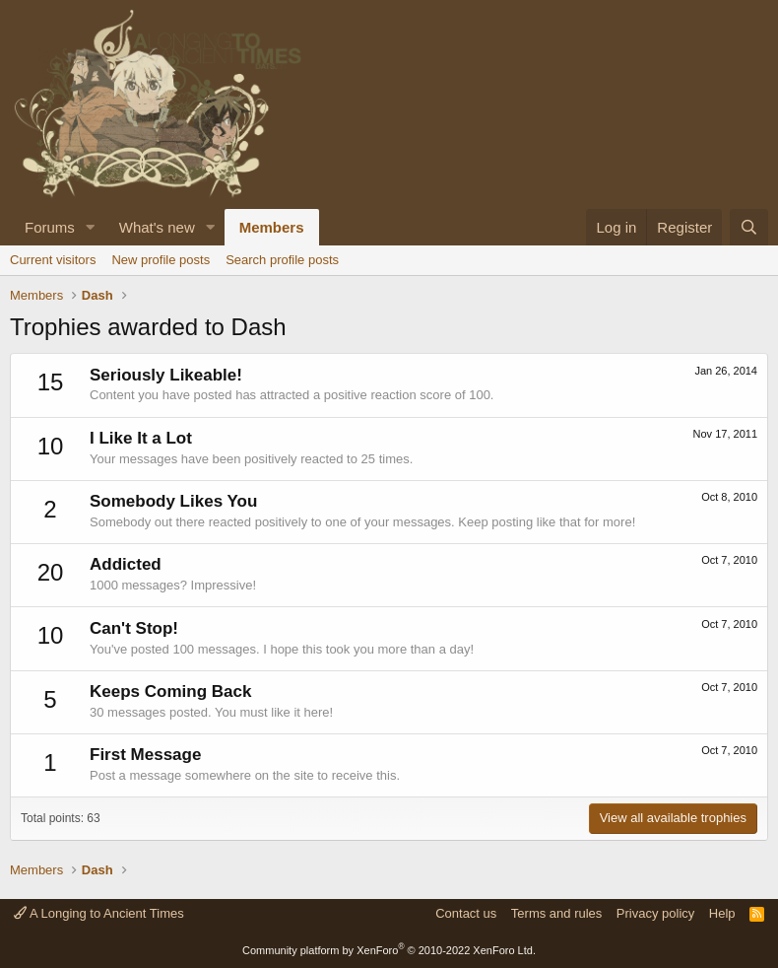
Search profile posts (282, 259)
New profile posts (160, 259)
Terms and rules (556, 913)
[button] (90, 227)
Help (722, 913)
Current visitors (53, 259)
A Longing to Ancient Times (99, 913)
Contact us (465, 913)
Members (271, 227)
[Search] (749, 227)
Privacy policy (655, 913)
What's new (157, 227)
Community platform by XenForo (389, 950)
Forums (50, 227)
